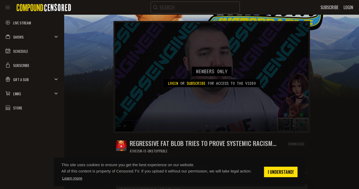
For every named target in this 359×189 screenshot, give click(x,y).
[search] (195, 7)
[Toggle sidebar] (7, 7)
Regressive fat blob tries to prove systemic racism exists (201, 143)
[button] (32, 37)
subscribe (196, 83)
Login (173, 83)
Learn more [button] (72, 178)
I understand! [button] (281, 172)
